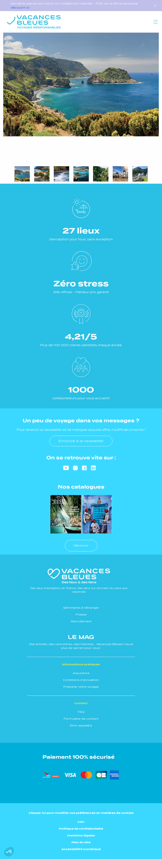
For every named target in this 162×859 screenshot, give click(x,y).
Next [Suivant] (21, 147)
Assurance (81, 673)
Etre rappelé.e (81, 725)
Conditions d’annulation (81, 680)
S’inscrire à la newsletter (81, 441)
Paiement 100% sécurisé (78, 757)
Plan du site (81, 842)
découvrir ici (20, 7)
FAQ (81, 711)
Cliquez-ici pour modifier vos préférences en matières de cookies (81, 812)
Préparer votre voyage (81, 686)
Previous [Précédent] (8, 147)
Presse (81, 614)
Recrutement (81, 621)
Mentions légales (81, 835)
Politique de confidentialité (81, 828)
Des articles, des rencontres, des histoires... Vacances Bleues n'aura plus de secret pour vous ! (81, 642)
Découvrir (81, 545)
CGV (81, 821)
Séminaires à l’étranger (81, 607)
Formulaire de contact (81, 718)
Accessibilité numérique (81, 849)
